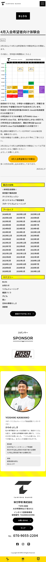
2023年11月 (7, 235)
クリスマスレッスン (10, 196)
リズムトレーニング (10, 289)
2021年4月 (20, 257)
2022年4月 (6, 249)
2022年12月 (21, 242)
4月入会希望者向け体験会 (23, 158)
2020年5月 (20, 267)
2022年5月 (34, 246)
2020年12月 (35, 260)
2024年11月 (35, 221)
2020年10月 (21, 264)
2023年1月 (6, 242)
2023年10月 (21, 235)
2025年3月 (6, 221)
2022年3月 (20, 249)
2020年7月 (34, 264)
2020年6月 (6, 267)
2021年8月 (34, 253)
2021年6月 (6, 257)
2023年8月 (34, 235)
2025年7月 (20, 217)
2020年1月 (20, 271)
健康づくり (6, 292)
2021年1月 (20, 260)
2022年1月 (34, 249)
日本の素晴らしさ (9, 303)
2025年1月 (20, 221)
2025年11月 (35, 214)
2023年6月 (6, 239)
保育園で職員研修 (9, 193)
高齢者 (5, 306)
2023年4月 (20, 239)
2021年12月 (7, 253)
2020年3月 (34, 267)
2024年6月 (6, 228)
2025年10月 (7, 217)
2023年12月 (35, 232)
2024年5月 (20, 228)
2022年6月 (20, 246)
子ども (5, 296)
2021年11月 (21, 253)
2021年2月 (6, 260)
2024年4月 (34, 228)
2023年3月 (34, 239)
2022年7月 (6, 246)
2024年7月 (34, 225)
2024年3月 (6, 232)
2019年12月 (35, 271)
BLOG (3, 40)
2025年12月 (21, 214)
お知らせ (6, 285)
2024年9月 (6, 225)
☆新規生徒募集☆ (9, 189)
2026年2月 (6, 214)
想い (4, 299)
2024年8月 (20, 225)
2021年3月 (34, 257)
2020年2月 (6, 271)
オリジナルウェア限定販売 (13, 200)
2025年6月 (34, 217)
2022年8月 (34, 242)
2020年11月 (7, 264)
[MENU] (42, 3)
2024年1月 (20, 232)
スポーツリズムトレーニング (14, 203)
